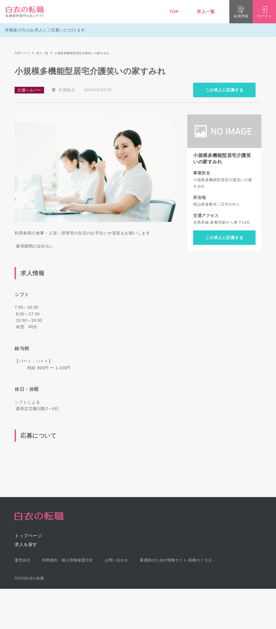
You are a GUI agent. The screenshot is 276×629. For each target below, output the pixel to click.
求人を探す (26, 544)
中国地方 (66, 90)
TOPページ (22, 53)
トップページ (28, 535)
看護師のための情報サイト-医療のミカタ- (177, 560)
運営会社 (22, 560)
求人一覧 (206, 11)
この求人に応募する (224, 90)
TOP (174, 11)
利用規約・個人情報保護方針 (67, 560)
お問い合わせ (116, 560)
